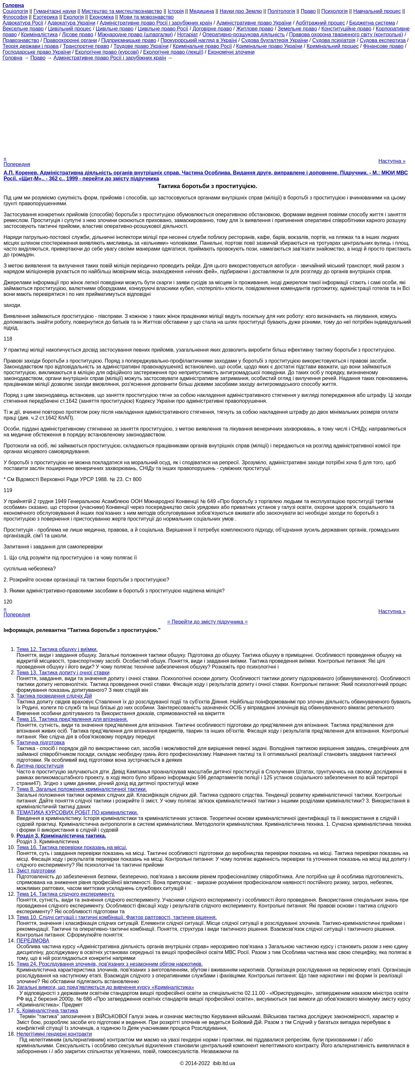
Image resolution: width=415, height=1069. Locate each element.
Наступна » (392, 161)
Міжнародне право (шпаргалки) (135, 34)
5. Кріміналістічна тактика (47, 1010)
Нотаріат (187, 34)
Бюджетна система (372, 23)
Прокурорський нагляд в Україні (198, 40)
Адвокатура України (71, 23)
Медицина (201, 11)
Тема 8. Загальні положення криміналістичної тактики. (82, 789)
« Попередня (17, 161)
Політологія (281, 11)
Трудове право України (141, 46)
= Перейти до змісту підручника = (207, 622)
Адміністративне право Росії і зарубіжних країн (156, 23)
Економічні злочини (231, 52)
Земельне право (297, 28)
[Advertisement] (207, 106)
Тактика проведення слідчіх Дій (54, 696)
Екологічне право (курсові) (107, 52)
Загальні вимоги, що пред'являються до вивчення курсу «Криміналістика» (105, 987)
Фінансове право (383, 46)
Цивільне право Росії (163, 28)
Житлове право (254, 28)
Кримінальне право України (269, 46)
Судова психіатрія (333, 40)
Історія (176, 11)
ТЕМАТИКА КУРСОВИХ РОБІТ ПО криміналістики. (77, 812)
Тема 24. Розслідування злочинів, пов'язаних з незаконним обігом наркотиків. (110, 964)
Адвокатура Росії (23, 23)
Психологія (334, 11)
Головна (12, 58)
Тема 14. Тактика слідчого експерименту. (66, 894)
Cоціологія (15, 11)
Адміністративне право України (254, 23)
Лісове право (77, 34)
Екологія (74, 17)
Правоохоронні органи (70, 40)
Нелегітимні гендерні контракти (54, 1034)
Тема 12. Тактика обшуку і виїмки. (57, 649)
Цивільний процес (69, 28)
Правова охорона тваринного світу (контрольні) (346, 34)
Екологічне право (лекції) (173, 52)
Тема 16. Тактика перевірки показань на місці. (72, 847)
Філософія (15, 17)
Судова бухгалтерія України (274, 40)
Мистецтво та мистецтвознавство (122, 11)
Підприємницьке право (128, 40)
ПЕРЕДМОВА (33, 940)
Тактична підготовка (41, 742)
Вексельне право (23, 28)
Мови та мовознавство (146, 17)
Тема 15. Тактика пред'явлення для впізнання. (72, 719)
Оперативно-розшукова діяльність (243, 34)
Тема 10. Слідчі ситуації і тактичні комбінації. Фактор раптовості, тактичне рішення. (117, 917)
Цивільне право (114, 28)
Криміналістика (39, 34)
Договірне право (212, 28)
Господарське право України (37, 52)
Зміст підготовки (36, 870)
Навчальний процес (377, 11)
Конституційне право (346, 28)
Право (308, 11)
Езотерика (45, 17)
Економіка (101, 17)
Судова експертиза (383, 40)
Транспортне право (86, 46)
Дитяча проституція (40, 766)
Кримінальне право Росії (202, 46)
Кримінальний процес (333, 46)
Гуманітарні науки (54, 11)
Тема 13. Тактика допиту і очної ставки (63, 672)
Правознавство (21, 40)
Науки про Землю (240, 11)
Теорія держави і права (31, 46)
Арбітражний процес (320, 23)
